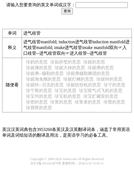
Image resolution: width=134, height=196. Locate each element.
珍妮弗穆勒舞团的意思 (88, 73)
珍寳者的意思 (88, 102)
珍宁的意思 (114, 84)
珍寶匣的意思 (39, 107)
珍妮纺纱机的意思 (83, 84)
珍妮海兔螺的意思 (43, 79)
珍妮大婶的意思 (70, 67)
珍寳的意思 (61, 102)
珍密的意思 (37, 102)
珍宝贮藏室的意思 (100, 96)
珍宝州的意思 (39, 96)
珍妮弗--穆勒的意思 (45, 73)
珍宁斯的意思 (39, 90)
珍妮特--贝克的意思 (45, 84)
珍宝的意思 (65, 90)
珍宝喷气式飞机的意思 (100, 90)
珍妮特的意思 (109, 79)
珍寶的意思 (114, 102)
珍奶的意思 (37, 62)
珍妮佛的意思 (39, 67)
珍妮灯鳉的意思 (78, 79)
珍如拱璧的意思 (65, 62)
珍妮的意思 (94, 62)
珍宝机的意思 (68, 96)
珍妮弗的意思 (101, 67)
